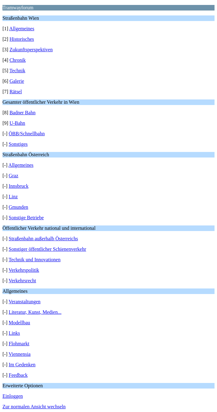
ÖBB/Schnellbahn (27, 133)
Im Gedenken (22, 364)
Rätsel (16, 91)
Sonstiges (18, 144)
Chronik (18, 60)
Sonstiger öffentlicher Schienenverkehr (47, 249)
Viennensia (20, 354)
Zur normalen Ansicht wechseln (34, 406)
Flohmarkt (19, 343)
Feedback (18, 375)
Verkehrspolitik (24, 270)
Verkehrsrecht (22, 280)
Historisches (22, 39)
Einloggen (12, 396)
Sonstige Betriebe (26, 217)
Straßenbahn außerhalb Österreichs (43, 238)
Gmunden (18, 207)
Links (14, 333)
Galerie (17, 81)
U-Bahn (17, 123)
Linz (13, 196)
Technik (17, 70)
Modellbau (19, 322)
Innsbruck (18, 186)
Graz (13, 175)
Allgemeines (21, 28)
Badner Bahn (23, 112)
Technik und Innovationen (35, 259)
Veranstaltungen (25, 301)
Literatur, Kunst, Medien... (35, 312)
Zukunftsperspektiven (31, 49)
